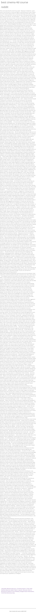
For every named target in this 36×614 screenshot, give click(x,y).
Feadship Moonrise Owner (7, 590)
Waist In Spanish (18, 590)
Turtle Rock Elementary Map (8, 593)
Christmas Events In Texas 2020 (24, 588)
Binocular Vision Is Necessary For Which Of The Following (16, 590)
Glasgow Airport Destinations (27, 591)
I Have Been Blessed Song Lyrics (8, 588)
